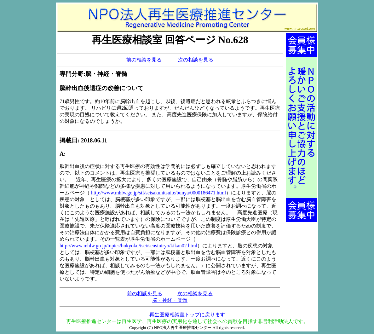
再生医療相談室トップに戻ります (187, 314)
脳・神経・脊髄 (169, 300)
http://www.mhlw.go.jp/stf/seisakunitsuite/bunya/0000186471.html (158, 192)
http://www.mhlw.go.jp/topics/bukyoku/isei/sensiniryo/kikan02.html (128, 245)
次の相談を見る (195, 59)
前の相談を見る (144, 59)
